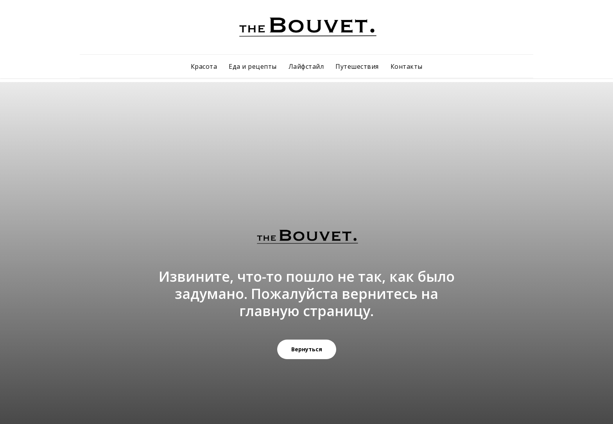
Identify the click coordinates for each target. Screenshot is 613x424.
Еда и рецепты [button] (253, 66)
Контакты (407, 66)
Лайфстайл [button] (306, 66)
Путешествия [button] (357, 66)
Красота (204, 66)
